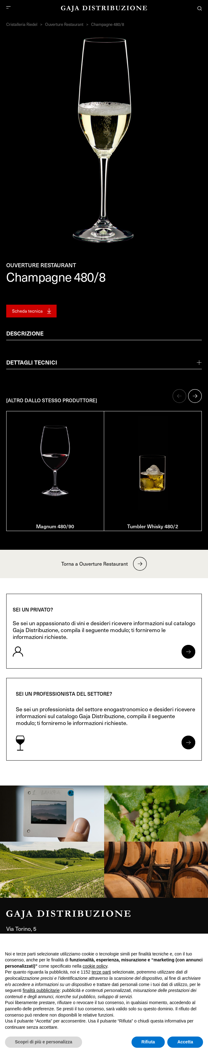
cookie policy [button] (95, 966)
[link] (52, 814)
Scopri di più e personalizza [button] (43, 1041)
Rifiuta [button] (148, 1041)
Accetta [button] (185, 1041)
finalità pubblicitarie (41, 990)
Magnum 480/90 (55, 526)
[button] (179, 396)
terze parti (101, 971)
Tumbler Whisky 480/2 (152, 526)
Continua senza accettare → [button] (174, 941)
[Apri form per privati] (188, 652)
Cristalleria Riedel (21, 24)
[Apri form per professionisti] (188, 742)
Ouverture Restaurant (64, 24)
